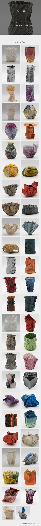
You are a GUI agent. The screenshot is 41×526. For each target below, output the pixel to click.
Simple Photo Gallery (34, 523)
